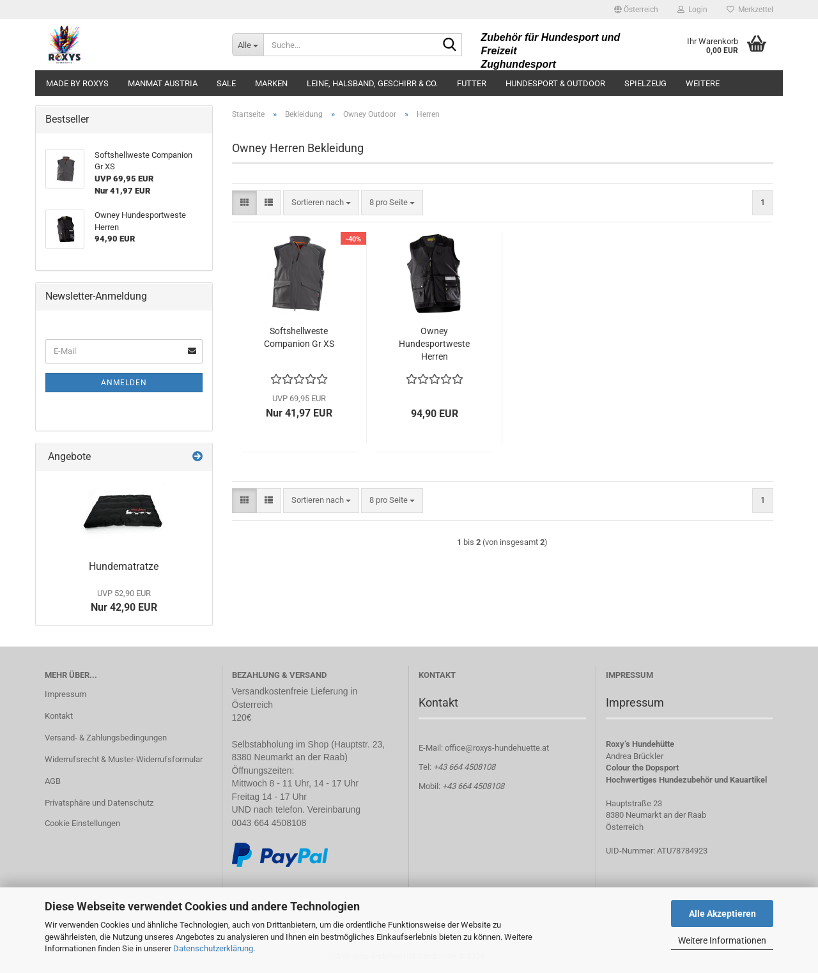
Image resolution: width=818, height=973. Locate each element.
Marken (271, 83)
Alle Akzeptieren (722, 913)
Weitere (703, 83)
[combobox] (321, 202)
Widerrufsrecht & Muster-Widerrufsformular (124, 759)
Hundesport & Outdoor (555, 83)
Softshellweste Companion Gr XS (299, 337)
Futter (471, 83)
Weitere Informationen (722, 940)
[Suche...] (247, 44)
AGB (53, 781)
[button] (636, 9)
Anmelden (124, 382)
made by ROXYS (77, 83)
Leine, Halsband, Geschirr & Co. (372, 83)
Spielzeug (645, 83)
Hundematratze (123, 566)
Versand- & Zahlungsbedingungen (106, 737)
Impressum (65, 694)
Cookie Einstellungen (82, 823)
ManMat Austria (162, 83)
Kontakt (59, 716)
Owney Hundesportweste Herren (434, 344)
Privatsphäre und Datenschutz (99, 803)
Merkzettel (750, 9)
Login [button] (692, 9)
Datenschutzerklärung (213, 948)
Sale (226, 83)
